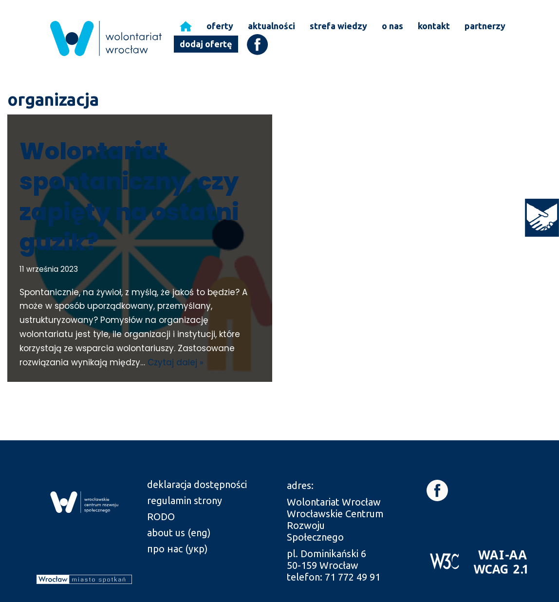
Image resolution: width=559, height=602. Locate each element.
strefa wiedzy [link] (338, 26)
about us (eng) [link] (179, 532)
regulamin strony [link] (184, 500)
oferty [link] (219, 26)
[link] (542, 218)
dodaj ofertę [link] (206, 44)
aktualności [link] (271, 26)
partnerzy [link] (485, 26)
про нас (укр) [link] (177, 548)
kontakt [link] (434, 26)
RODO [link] (161, 516)
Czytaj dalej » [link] (176, 362)
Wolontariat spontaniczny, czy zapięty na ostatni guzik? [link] (129, 197)
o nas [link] (392, 26)
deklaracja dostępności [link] (197, 484)
